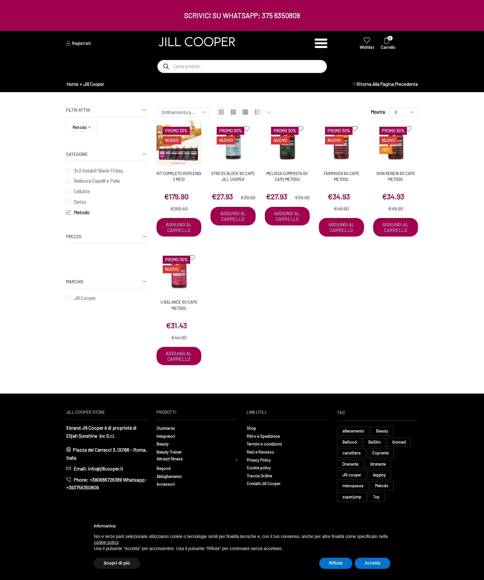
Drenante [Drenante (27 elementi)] (350, 478)
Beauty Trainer (171, 464)
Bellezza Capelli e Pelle (97, 181)
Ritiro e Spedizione (266, 448)
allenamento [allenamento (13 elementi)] (353, 443)
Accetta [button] (372, 563)
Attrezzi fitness (172, 472)
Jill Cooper (85, 298)
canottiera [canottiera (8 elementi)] (352, 466)
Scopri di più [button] (117, 563)
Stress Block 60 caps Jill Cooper (233, 176)
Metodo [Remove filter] (80, 127)
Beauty (163, 456)
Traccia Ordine (261, 487)
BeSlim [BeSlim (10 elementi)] (375, 455)
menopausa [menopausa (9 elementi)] (353, 501)
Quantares (166, 440)
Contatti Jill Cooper (267, 495)
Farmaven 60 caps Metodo (341, 176)
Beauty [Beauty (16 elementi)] (383, 443)
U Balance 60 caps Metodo (179, 311)
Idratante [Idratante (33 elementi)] (380, 478)
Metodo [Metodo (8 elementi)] (383, 501)
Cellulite (82, 191)
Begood (164, 481)
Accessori (166, 497)
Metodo (82, 212)
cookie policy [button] (106, 542)
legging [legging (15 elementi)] (380, 490)
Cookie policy (260, 480)
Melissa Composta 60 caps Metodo (287, 176)
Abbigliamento (171, 490)
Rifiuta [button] (336, 563)
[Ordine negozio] (182, 112)
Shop (252, 440)
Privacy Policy (261, 472)
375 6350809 (281, 15)
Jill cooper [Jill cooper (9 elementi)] (352, 490)
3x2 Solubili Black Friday (98, 170)
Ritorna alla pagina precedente (387, 84)
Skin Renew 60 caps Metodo (395, 176)
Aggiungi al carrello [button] (178, 230)
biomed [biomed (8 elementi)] (400, 455)
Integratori (167, 448)
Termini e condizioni (267, 456)
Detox (80, 202)
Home (72, 84)
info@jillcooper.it (105, 481)
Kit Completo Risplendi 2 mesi (178, 176)
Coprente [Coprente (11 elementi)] (383, 466)
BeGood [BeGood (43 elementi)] (349, 455)
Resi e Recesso (262, 464)
